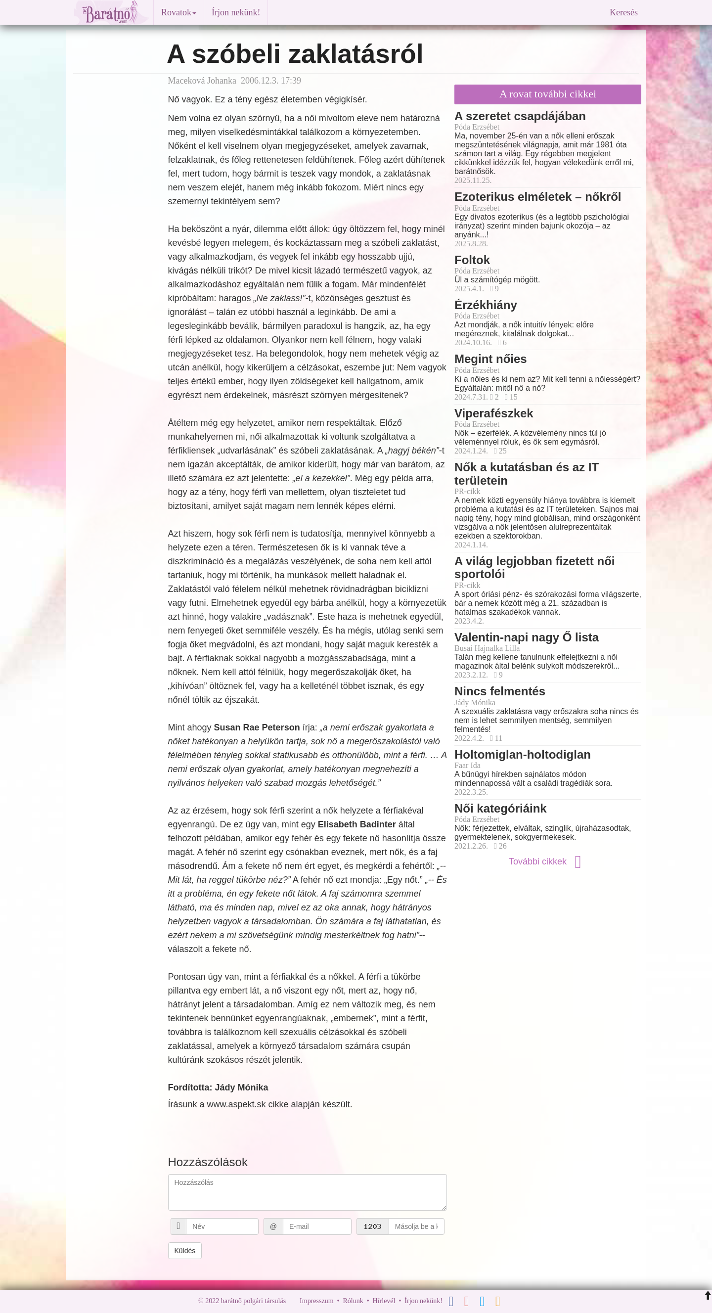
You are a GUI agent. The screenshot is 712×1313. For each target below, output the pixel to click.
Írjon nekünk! (236, 12)
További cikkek (548, 861)
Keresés (624, 12)
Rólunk (353, 1301)
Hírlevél (384, 1301)
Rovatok (178, 12)
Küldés (185, 1251)
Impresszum (316, 1301)
